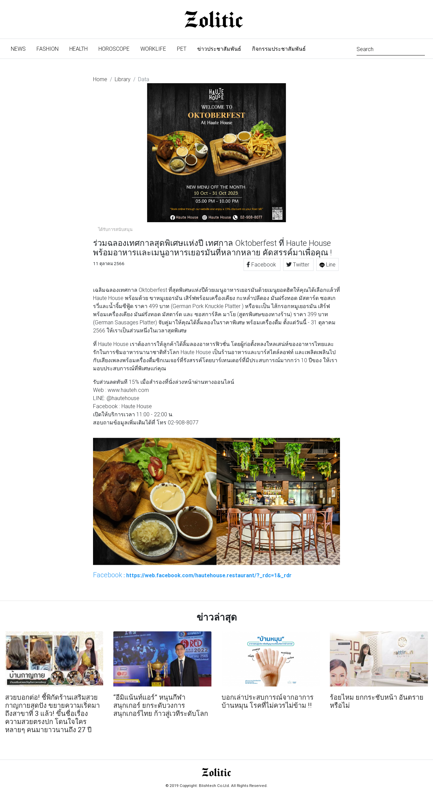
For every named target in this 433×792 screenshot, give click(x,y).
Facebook (262, 264)
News (21, 48)
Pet (181, 48)
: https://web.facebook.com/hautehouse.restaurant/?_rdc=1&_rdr (192, 575)
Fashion (48, 48)
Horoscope (114, 48)
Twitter (298, 264)
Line (327, 264)
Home (100, 79)
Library (123, 79)
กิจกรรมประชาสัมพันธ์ (279, 48)
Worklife (153, 48)
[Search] (391, 48)
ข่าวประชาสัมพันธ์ (219, 48)
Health (78, 48)
